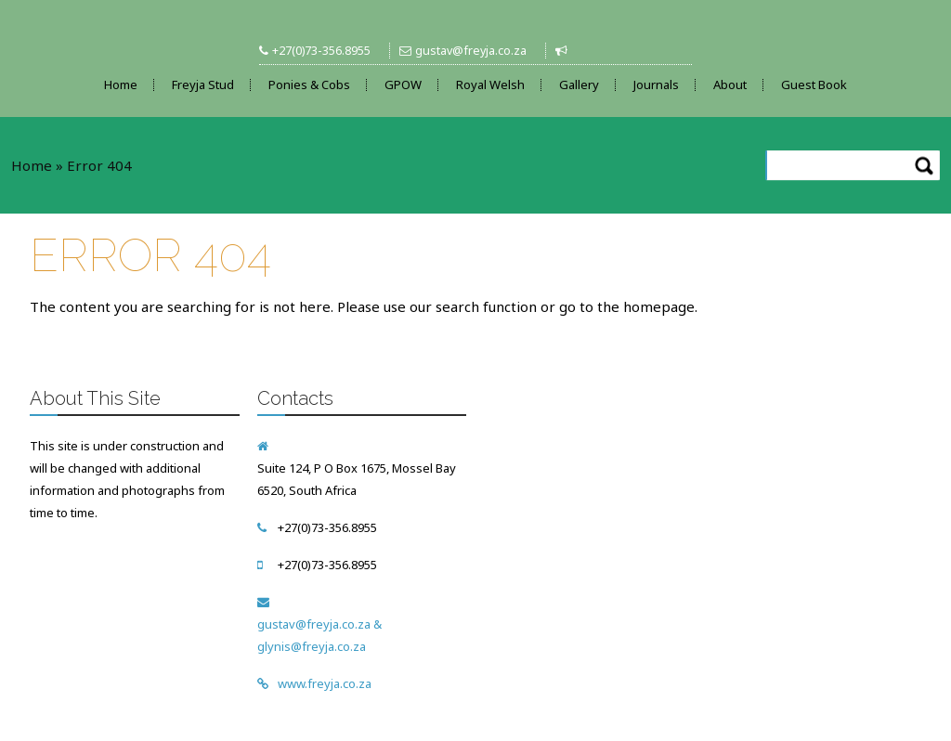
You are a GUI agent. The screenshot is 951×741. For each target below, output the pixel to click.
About (730, 84)
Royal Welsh (490, 84)
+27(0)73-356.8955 (321, 50)
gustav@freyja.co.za (471, 50)
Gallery (579, 84)
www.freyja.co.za (324, 683)
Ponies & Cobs (309, 84)
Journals (656, 84)
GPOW (403, 84)
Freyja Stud (203, 84)
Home (120, 84)
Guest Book (814, 84)
